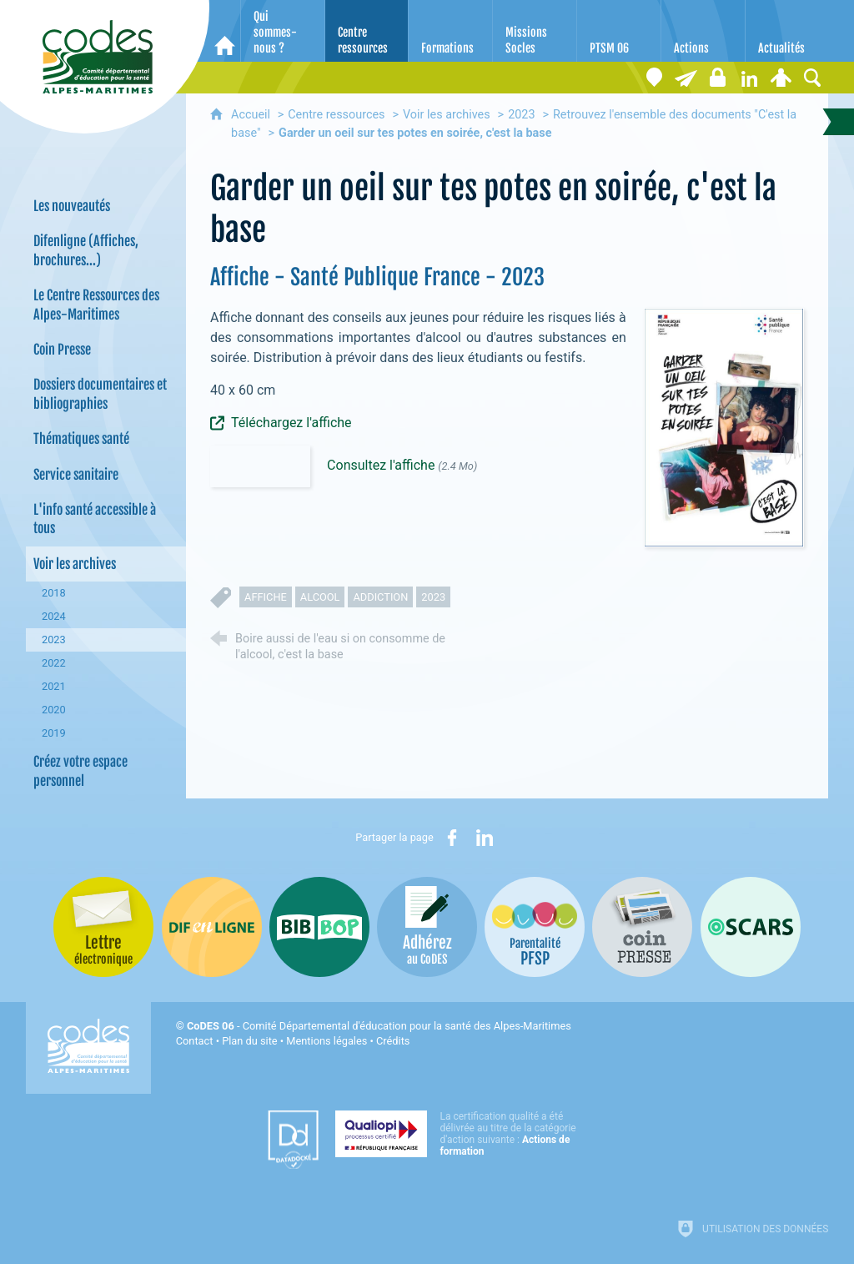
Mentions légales (326, 1041)
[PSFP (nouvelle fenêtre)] (535, 927)
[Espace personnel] (780, 77)
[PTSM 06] (619, 31)
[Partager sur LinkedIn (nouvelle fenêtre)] (484, 837)
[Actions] (703, 31)
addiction (380, 597)
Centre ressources (336, 115)
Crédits (392, 1041)
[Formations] (450, 31)
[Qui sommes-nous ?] (282, 31)
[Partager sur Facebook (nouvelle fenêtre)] (452, 837)
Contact (195, 1041)
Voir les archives (446, 115)
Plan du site (250, 1041)
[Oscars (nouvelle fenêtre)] (751, 927)
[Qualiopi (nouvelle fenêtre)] (460, 1133)
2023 (521, 115)
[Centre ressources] (367, 31)
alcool (320, 597)
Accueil (252, 115)
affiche (265, 597)
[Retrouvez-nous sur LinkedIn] (749, 77)
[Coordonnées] (654, 77)
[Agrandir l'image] (724, 427)
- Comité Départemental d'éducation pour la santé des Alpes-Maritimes (379, 1026)
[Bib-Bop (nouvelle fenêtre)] (319, 927)
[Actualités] (787, 31)
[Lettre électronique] (685, 77)
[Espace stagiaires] (717, 77)
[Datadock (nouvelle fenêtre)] (293, 1139)
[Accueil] (224, 31)
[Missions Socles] (534, 31)
